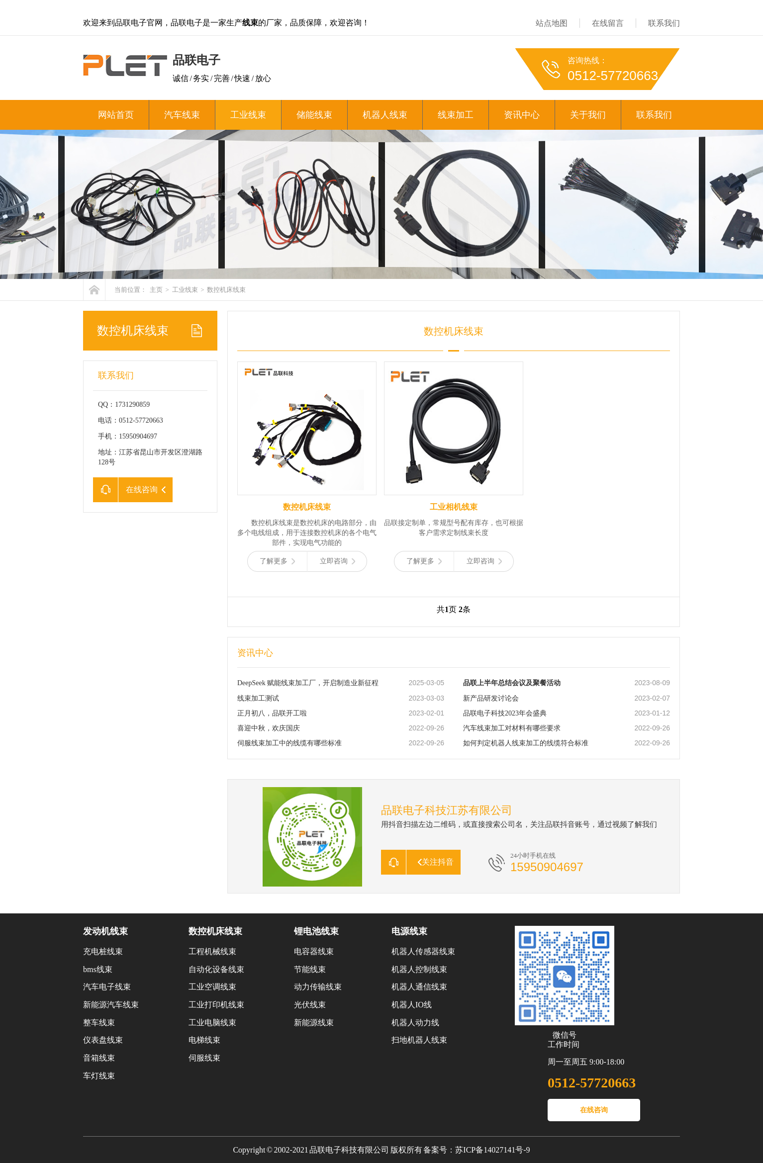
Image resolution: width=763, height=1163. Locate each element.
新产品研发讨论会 (491, 698)
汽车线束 (182, 115)
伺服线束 (204, 1058)
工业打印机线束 (216, 1004)
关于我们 (588, 115)
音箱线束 (99, 1058)
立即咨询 (337, 561)
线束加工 (456, 115)
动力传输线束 (318, 987)
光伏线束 (310, 1004)
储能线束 (314, 115)
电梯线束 (204, 1040)
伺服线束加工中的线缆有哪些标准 (289, 743)
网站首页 (116, 115)
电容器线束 (314, 951)
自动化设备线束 (216, 969)
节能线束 (310, 969)
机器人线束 (385, 115)
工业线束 (248, 115)
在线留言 (608, 23)
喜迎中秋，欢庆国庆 (268, 728)
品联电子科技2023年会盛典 (505, 713)
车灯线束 (99, 1076)
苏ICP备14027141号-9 (492, 1150)
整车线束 (99, 1022)
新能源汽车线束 (111, 1004)
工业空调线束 (212, 987)
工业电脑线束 (212, 1022)
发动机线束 (105, 931)
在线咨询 (594, 1110)
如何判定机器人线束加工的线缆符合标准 (525, 743)
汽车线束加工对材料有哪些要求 (512, 728)
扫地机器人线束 (419, 1040)
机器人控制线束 (419, 969)
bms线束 (97, 969)
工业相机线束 (453, 507)
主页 (156, 289)
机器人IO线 (411, 1004)
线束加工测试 (258, 698)
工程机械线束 (212, 951)
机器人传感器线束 (423, 951)
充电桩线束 (103, 951)
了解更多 (277, 561)
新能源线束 (314, 1022)
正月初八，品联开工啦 (272, 713)
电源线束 (409, 931)
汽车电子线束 (107, 987)
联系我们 (664, 23)
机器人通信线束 (419, 987)
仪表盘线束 (103, 1040)
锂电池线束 (316, 931)
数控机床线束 (226, 289)
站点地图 (552, 23)
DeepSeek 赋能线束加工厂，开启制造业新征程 (308, 683)
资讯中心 (522, 115)
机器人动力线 (415, 1022)
